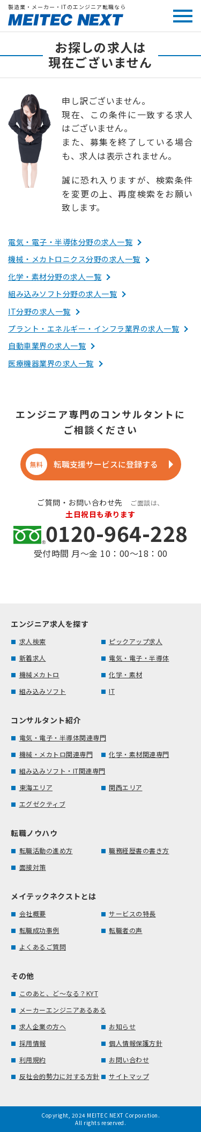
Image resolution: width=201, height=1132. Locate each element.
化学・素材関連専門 (139, 754)
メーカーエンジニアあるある (63, 1009)
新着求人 (32, 657)
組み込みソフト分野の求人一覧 (62, 293)
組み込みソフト (42, 690)
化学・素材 (126, 674)
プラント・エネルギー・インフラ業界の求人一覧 (93, 328)
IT (112, 690)
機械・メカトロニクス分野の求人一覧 (74, 259)
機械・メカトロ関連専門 (56, 754)
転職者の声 (126, 930)
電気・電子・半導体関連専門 (63, 737)
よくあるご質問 (42, 946)
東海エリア (36, 787)
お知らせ (122, 1026)
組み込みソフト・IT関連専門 (62, 770)
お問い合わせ (129, 1059)
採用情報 (32, 1042)
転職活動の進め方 (46, 850)
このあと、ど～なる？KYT (59, 993)
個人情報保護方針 (135, 1042)
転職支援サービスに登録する (92, 464)
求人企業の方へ (42, 1026)
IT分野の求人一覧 (39, 311)
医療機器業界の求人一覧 (51, 363)
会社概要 (32, 913)
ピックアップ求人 (135, 641)
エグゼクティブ (42, 803)
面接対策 (32, 866)
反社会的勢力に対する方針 (59, 1076)
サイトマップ (129, 1076)
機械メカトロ (39, 674)
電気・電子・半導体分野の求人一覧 (70, 241)
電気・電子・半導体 (139, 657)
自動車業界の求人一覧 (47, 345)
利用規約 (32, 1059)
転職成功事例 (39, 930)
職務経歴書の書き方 (139, 850)
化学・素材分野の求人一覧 (54, 276)
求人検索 (32, 641)
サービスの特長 (132, 913)
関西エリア (126, 787)
